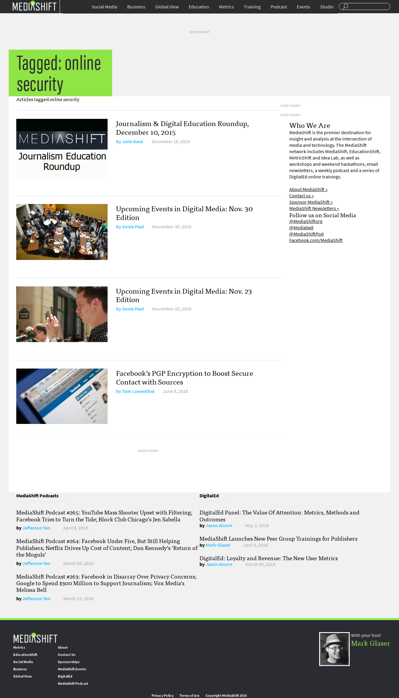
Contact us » (301, 196)
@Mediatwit (301, 227)
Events (303, 7)
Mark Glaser (218, 545)
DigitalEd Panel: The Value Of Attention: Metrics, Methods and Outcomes (280, 515)
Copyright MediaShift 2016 (226, 695)
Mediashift (34, 5)
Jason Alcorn (219, 525)
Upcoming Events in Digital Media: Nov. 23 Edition (184, 295)
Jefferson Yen (36, 528)
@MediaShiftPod (306, 234)
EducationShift (25, 654)
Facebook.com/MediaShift (316, 240)
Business (136, 7)
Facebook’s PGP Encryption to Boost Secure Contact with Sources (184, 377)
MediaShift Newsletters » (314, 208)
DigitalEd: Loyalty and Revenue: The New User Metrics (269, 557)
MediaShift (35, 637)
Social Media (104, 7)
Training (252, 7)
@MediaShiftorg (305, 221)
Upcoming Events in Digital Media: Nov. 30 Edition (184, 212)
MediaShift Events (72, 669)
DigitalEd (65, 676)
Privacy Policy (163, 695)
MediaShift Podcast (73, 683)
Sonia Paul (133, 227)
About (63, 647)
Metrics (226, 7)
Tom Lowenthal (138, 391)
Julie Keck (132, 141)
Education (199, 7)
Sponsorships (69, 661)
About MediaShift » (308, 189)
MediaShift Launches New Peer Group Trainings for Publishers (278, 538)
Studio (327, 7)
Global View (167, 7)
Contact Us (66, 654)
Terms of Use (190, 695)
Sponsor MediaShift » (311, 202)
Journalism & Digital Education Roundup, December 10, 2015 (182, 127)
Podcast (279, 7)
